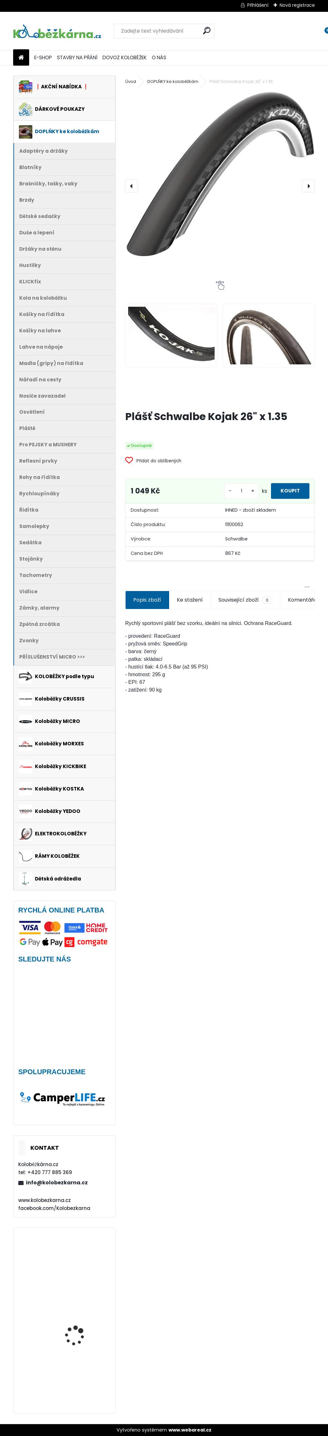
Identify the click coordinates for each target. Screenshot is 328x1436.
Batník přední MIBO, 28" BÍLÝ (81, 1373)
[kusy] (234, 491)
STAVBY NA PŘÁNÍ (77, 57)
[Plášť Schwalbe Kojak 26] (171, 335)
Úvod (130, 81)
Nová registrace (297, 5)
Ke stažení (190, 600)
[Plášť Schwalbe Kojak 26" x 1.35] (220, 173)
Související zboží (245, 600)
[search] (206, 30)
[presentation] (131, 186)
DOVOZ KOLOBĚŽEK (124, 57)
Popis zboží (147, 600)
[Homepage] (21, 58)
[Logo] (57, 31)
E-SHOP (43, 57)
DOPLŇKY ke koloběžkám (172, 81)
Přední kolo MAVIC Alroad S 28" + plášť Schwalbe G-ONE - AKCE (82, 1258)
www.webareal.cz (189, 1430)
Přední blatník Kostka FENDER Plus (79, 1311)
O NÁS (159, 57)
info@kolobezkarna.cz (57, 1182)
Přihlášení (257, 5)
